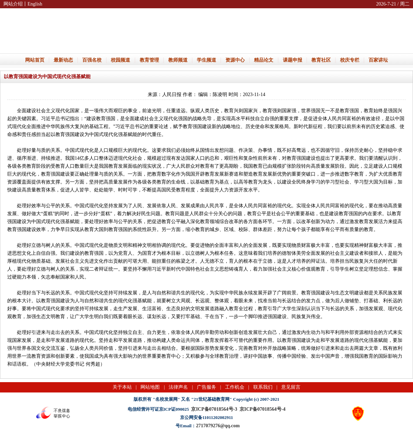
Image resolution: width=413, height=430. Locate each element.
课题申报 (292, 60)
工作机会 (234, 387)
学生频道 (206, 60)
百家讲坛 (378, 60)
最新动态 (63, 60)
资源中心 (235, 60)
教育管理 (149, 60)
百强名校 (92, 60)
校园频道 (120, 60)
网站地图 (150, 387)
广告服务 (206, 387)
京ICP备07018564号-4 (263, 409)
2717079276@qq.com (218, 425)
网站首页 (34, 60)
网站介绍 (13, 4)
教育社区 (321, 60)
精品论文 (263, 60)
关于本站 (122, 387)
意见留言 (290, 387)
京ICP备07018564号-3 (214, 409)
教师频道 (178, 60)
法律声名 (178, 387)
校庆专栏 (349, 60)
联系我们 (263, 387)
